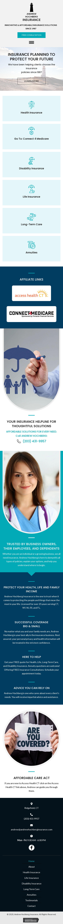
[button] (31, 35)
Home (31, 861)
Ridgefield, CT (31, 808)
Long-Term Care (31, 889)
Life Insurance (31, 877)
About (31, 866)
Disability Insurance (31, 883)
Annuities (31, 894)
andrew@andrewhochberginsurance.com (31, 829)
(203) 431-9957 (34, 441)
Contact (31, 906)
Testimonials (31, 900)
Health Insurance (31, 872)
